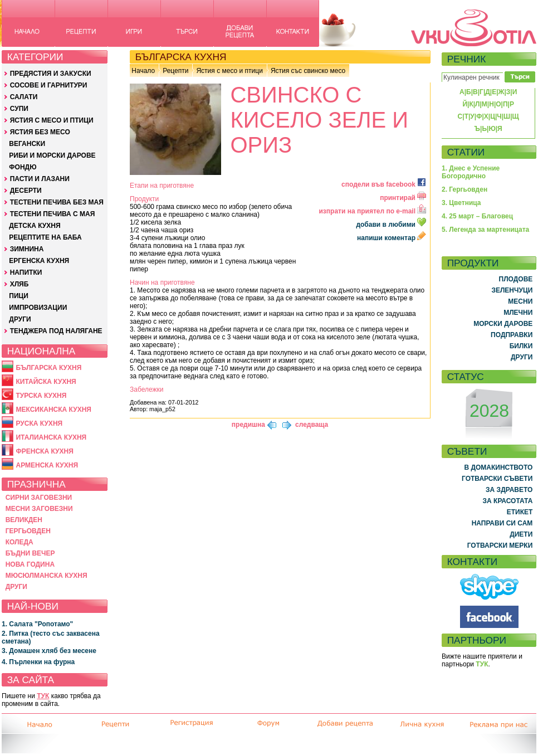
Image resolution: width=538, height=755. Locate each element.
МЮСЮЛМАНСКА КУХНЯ (46, 575)
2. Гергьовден (464, 189)
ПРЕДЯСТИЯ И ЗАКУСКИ (50, 73)
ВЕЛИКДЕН (24, 520)
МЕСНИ (520, 301)
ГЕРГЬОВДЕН (28, 531)
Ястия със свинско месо (308, 71)
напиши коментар (391, 238)
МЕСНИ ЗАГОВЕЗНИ (39, 509)
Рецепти (175, 71)
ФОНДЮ (22, 167)
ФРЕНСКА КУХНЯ (44, 451)
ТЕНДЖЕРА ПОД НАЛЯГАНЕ (56, 331)
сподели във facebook (383, 184)
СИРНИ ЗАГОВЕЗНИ (39, 497)
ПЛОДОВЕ (516, 279)
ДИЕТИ (521, 534)
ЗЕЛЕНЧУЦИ (511, 290)
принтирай (403, 198)
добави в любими (392, 224)
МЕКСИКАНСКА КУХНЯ (53, 409)
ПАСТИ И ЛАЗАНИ (40, 179)
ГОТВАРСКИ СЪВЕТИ (497, 479)
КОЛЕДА (19, 542)
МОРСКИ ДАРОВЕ (502, 324)
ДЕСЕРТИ (26, 190)
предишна (248, 424)
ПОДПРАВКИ (511, 335)
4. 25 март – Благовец (477, 216)
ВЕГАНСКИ (27, 144)
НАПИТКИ (26, 272)
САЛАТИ (24, 97)
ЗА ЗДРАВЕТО (509, 490)
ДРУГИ (20, 319)
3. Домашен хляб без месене (49, 651)
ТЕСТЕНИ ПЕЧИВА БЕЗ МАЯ (57, 202)
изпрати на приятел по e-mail (372, 211)
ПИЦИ (18, 296)
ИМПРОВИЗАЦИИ (38, 307)
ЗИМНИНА (27, 249)
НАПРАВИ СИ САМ (502, 523)
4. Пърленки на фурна (38, 662)
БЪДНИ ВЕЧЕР (30, 553)
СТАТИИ (466, 152)
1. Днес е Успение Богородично (471, 172)
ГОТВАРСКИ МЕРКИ (500, 545)
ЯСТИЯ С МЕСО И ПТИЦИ (52, 120)
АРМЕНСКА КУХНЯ (47, 465)
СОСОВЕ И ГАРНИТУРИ (48, 85)
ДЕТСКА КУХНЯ (34, 226)
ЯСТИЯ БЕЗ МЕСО (40, 132)
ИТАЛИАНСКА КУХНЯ (51, 437)
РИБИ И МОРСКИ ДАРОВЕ (52, 155)
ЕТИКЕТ (520, 512)
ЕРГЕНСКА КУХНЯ (39, 261)
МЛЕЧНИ (517, 312)
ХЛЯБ (19, 284)
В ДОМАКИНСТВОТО (498, 467)
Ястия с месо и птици (229, 71)
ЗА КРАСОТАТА (508, 501)
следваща (311, 424)
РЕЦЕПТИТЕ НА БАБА (45, 237)
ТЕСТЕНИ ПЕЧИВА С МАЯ (52, 214)
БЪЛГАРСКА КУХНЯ (48, 368)
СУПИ (19, 109)
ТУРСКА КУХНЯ (41, 396)
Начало (143, 71)
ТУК (43, 696)
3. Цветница (461, 203)
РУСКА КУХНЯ (39, 423)
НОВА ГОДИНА (30, 564)
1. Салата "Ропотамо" (37, 624)
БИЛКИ (521, 346)
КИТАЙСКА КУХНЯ (46, 382)
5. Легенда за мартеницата (485, 229)
